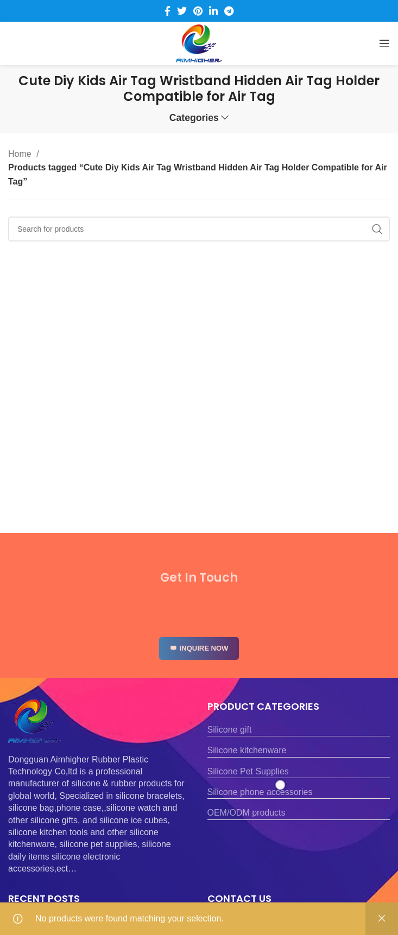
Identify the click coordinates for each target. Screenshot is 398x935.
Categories (194, 118)
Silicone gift (229, 729)
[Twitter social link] (182, 11)
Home (21, 153)
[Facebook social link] (167, 11)
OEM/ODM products (246, 812)
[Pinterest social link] (198, 11)
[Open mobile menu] (384, 43)
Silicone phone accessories (260, 792)
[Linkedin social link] (213, 11)
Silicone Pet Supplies (248, 771)
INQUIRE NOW (199, 657)
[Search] (199, 229)
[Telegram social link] (229, 11)
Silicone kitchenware (247, 750)
